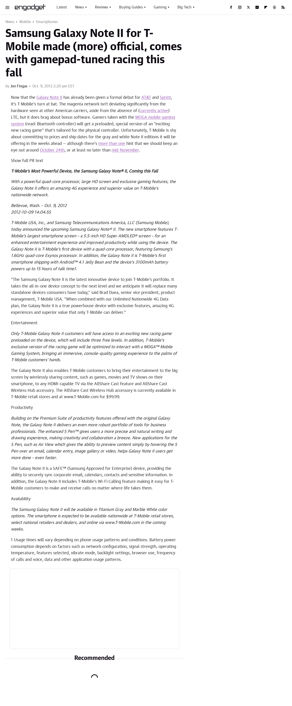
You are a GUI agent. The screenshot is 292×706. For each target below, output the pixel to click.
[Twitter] (248, 7)
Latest (62, 7)
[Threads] (274, 7)
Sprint (165, 98)
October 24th (52, 150)
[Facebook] (231, 7)
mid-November (125, 150)
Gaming (160, 7)
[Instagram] (239, 7)
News (79, 7)
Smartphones (47, 22)
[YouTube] (257, 7)
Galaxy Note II (49, 98)
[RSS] (283, 7)
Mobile (25, 22)
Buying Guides (131, 7)
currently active (154, 111)
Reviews (101, 7)
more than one (111, 144)
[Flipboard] (265, 7)
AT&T (146, 98)
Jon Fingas (18, 86)
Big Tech (184, 7)
